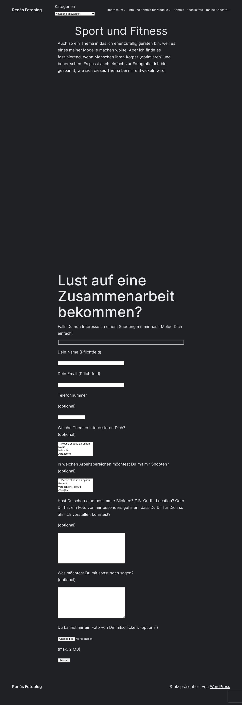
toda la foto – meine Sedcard (207, 10)
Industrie (75, 450)
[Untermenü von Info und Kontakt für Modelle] (170, 10)
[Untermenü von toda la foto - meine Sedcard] (229, 10)
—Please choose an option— (75, 444)
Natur (75, 447)
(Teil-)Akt (75, 490)
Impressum (115, 10)
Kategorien (65, 6)
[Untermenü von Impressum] (125, 10)
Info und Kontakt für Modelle (148, 10)
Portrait (75, 483)
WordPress (220, 698)
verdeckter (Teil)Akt (75, 487)
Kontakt (179, 10)
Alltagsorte (75, 454)
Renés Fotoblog (27, 9)
